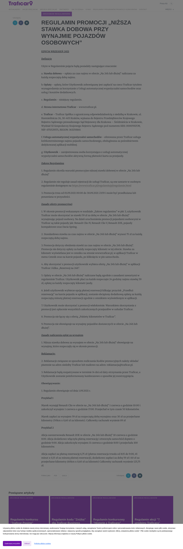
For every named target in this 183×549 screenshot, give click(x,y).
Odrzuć (27, 543)
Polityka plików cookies (42, 543)
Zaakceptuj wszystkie (12, 543)
